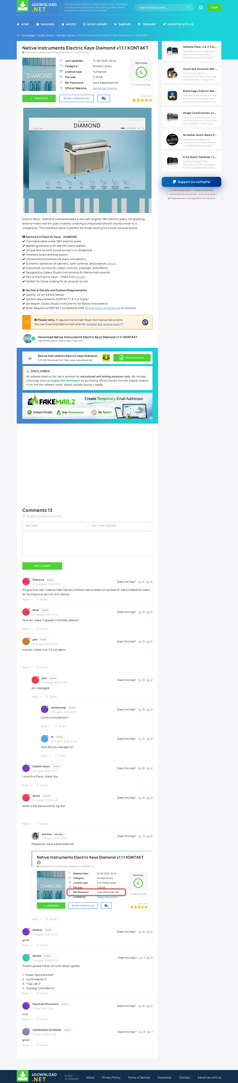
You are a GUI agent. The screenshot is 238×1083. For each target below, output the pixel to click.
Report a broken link (77, 98)
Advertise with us (178, 24)
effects (111, 263)
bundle (80, 277)
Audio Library (95, 24)
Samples (123, 24)
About (90, 1077)
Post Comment (42, 565)
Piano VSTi (78, 340)
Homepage (28, 35)
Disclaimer (165, 1077)
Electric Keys (65, 340)
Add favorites (143, 84)
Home (23, 24)
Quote (44, 599)
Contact (184, 1077)
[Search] (188, 7)
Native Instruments (105, 88)
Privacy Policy (111, 1077)
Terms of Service (139, 1077)
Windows (45, 24)
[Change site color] (201, 7)
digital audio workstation (102, 308)
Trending (147, 24)
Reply (25, 599)
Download (40, 98)
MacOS (69, 24)
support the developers (65, 380)
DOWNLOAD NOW (132, 358)
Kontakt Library (66, 35)
